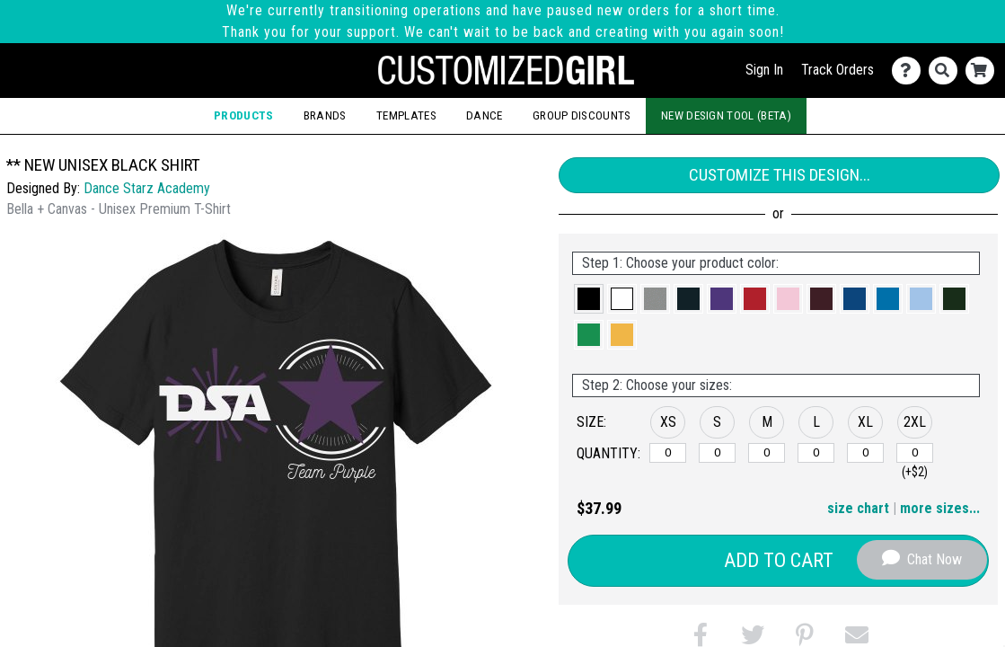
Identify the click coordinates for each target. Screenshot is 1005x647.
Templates (406, 115)
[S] (717, 453)
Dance (484, 115)
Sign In (764, 69)
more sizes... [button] (940, 508)
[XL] (865, 453)
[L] (816, 453)
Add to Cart (778, 560)
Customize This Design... (779, 174)
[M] (766, 453)
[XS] (667, 453)
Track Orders (837, 69)
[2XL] (914, 453)
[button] (589, 299)
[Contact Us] (910, 70)
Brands (325, 115)
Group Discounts (582, 115)
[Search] (947, 70)
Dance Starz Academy (147, 188)
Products (244, 115)
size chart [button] (858, 508)
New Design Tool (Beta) (726, 115)
